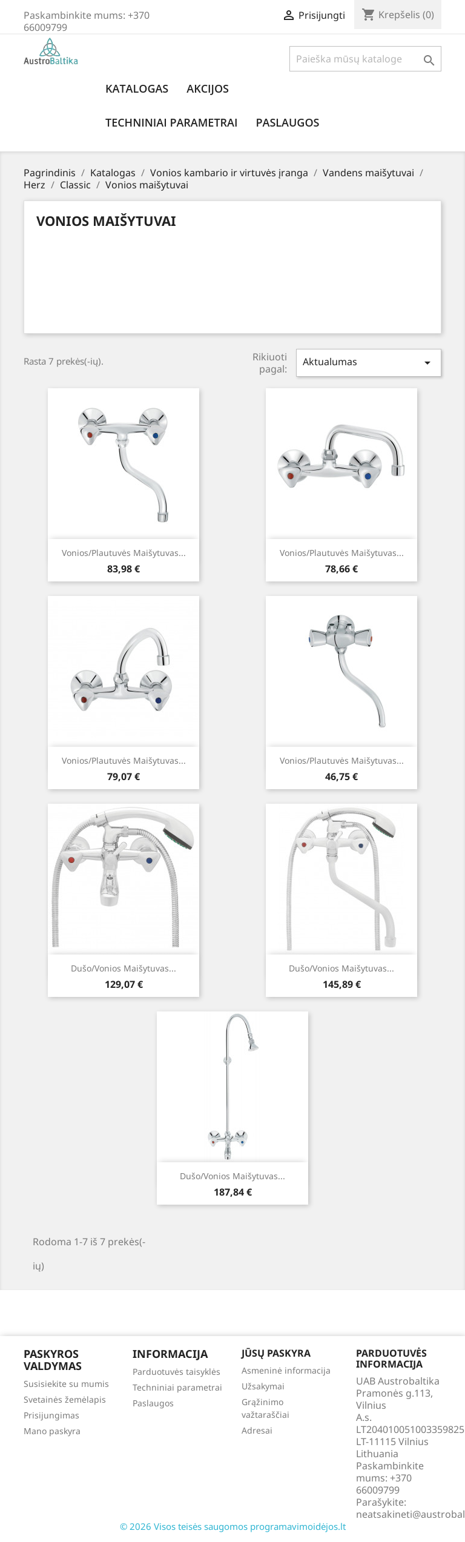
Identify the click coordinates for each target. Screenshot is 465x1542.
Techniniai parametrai (171, 122)
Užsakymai (263, 1386)
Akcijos (207, 88)
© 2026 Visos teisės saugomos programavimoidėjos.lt (233, 1526)
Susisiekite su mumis (66, 1383)
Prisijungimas (51, 1415)
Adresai (257, 1430)
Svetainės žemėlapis (65, 1399)
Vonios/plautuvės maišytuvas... (124, 552)
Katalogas (136, 88)
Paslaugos (287, 122)
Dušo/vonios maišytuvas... (123, 968)
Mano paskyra (52, 1431)
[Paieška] (365, 58)
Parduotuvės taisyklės (176, 1371)
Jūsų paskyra (276, 1353)
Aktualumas (369, 362)
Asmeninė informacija (286, 1370)
